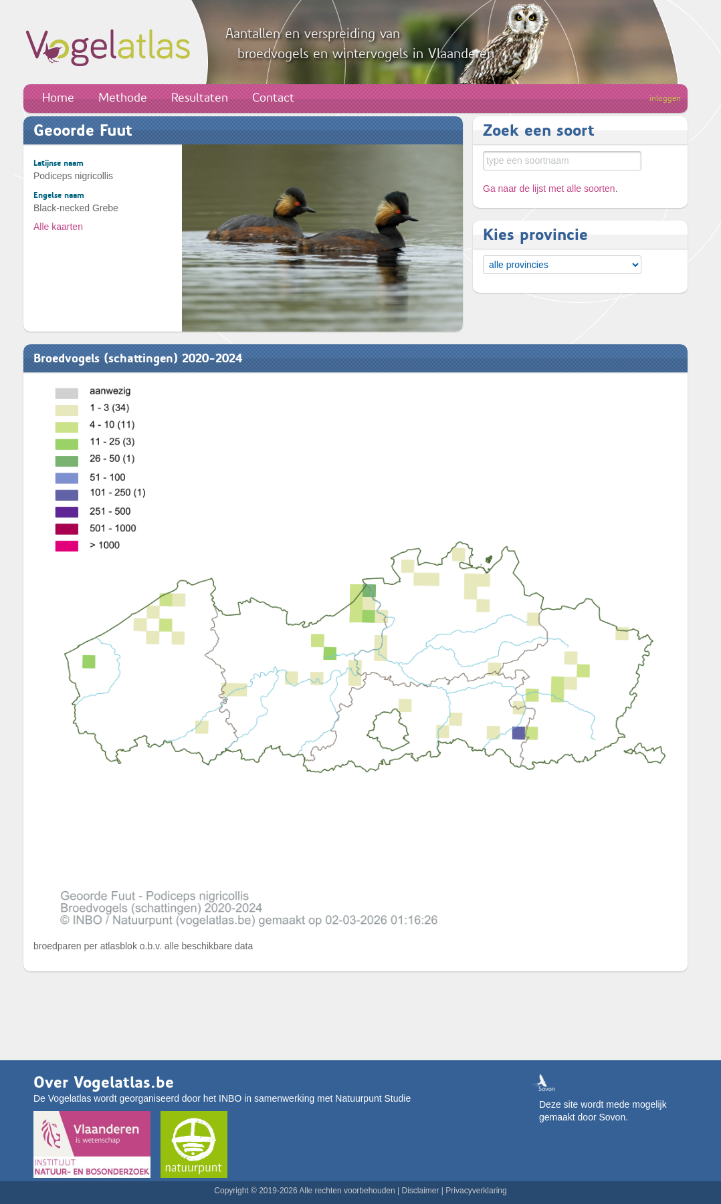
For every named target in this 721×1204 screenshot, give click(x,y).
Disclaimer (420, 1190)
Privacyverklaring (475, 1190)
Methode (122, 98)
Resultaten (199, 98)
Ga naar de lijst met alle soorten (549, 188)
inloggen (665, 98)
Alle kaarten (58, 226)
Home (58, 98)
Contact (273, 98)
